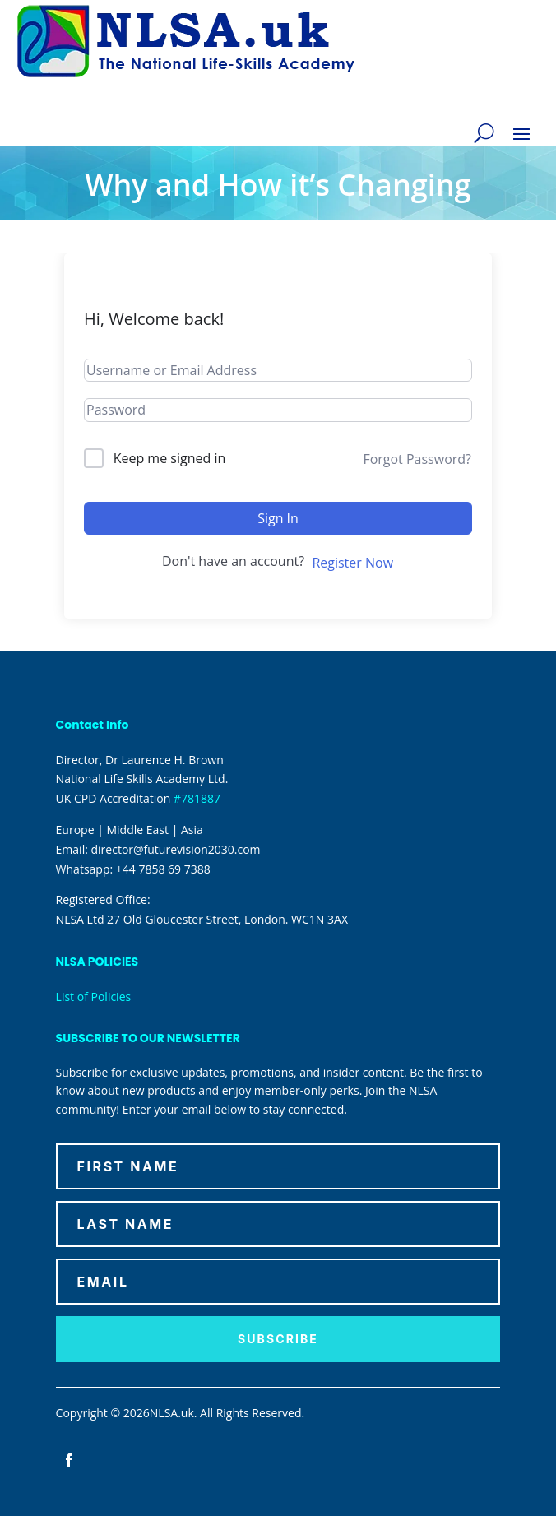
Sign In (278, 518)
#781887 (197, 798)
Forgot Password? (417, 459)
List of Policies (94, 996)
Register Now (352, 563)
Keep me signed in (170, 458)
